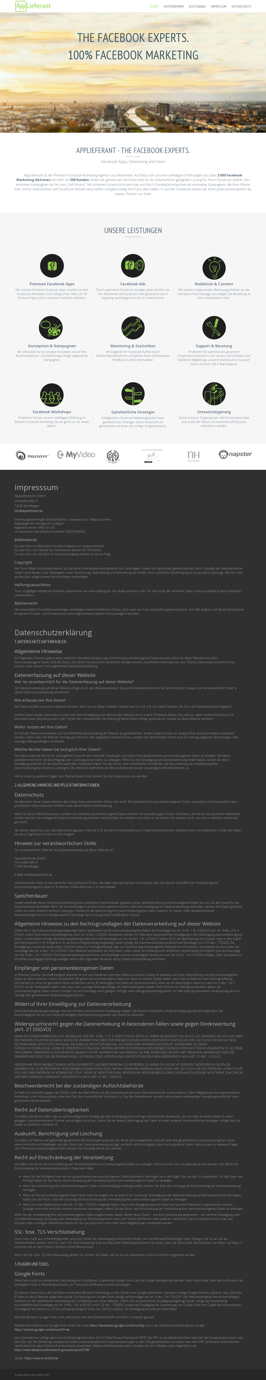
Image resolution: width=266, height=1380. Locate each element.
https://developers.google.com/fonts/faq (117, 1325)
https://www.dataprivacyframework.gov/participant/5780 (52, 1350)
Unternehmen (174, 6)
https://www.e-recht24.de (41, 1358)
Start (154, 6)
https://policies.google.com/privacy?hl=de (42, 1329)
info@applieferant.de (29, 511)
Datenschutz (241, 6)
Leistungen (197, 6)
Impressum (219, 6)
